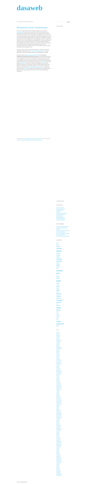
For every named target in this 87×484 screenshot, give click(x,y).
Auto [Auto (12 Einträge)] (57, 244)
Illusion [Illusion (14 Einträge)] (58, 266)
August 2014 (58, 405)
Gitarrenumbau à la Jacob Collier (61, 213)
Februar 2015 (58, 397)
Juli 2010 (57, 464)
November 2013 (59, 414)
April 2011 (58, 452)
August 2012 (58, 430)
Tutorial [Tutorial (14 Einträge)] (58, 314)
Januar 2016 (58, 383)
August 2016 (58, 374)
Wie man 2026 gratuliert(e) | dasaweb (62, 230)
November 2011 (59, 442)
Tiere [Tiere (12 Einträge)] (57, 311)
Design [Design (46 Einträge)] (58, 251)
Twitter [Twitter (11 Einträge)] (57, 316)
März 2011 (58, 453)
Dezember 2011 (59, 441)
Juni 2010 (58, 465)
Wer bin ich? (58, 211)
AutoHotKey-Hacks (59, 215)
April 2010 (58, 468)
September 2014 (59, 403)
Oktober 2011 (58, 444)
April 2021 (58, 344)
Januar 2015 (58, 398)
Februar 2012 (58, 438)
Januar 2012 (58, 440)
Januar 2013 (58, 426)
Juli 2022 (57, 343)
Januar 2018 (58, 359)
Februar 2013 (58, 425)
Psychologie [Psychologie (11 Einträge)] (58, 293)
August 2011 (58, 446)
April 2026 (58, 333)
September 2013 (59, 417)
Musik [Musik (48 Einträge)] (58, 281)
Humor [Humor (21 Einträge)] (58, 265)
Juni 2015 (58, 391)
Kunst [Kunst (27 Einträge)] (58, 273)
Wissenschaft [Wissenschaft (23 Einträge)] (60, 323)
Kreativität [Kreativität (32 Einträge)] (59, 270)
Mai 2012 (57, 434)
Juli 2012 (57, 432)
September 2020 (59, 348)
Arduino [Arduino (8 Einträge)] (57, 242)
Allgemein (39, 138)
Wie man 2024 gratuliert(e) (60, 219)
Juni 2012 (58, 433)
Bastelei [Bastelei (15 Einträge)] (58, 246)
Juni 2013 (58, 421)
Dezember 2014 (59, 399)
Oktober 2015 (58, 387)
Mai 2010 (57, 467)
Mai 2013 (57, 422)
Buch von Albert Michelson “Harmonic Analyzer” (35, 67)
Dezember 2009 (59, 473)
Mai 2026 (57, 332)
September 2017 (59, 363)
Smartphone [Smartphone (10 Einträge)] (58, 298)
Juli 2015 (57, 390)
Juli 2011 (57, 448)
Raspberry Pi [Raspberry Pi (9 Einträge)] (58, 294)
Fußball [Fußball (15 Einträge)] (58, 257)
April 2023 (58, 339)
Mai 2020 (57, 351)
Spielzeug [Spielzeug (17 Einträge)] (58, 302)
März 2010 (58, 469)
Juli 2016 (57, 375)
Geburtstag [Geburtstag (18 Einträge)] (59, 259)
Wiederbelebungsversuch (60, 217)
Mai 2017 (57, 366)
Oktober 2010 (58, 460)
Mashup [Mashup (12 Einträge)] (58, 276)
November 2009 (59, 475)
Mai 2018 (57, 356)
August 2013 (58, 418)
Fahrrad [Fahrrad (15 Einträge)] (58, 253)
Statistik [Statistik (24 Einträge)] (58, 307)
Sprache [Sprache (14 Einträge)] (58, 305)
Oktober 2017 (58, 362)
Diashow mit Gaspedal (60, 207)
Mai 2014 (57, 409)
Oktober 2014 (58, 402)
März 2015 (58, 395)
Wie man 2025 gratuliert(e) (60, 218)
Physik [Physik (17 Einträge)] (58, 286)
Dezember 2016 (59, 371)
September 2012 (59, 429)
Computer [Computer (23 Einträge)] (59, 248)
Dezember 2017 (59, 360)
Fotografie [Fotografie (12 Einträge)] (58, 255)
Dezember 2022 (59, 340)
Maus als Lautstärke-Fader (60, 214)
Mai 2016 (57, 378)
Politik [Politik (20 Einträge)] (58, 290)
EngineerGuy (22, 63)
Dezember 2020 (59, 347)
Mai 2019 (57, 352)
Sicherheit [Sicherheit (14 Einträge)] (58, 296)
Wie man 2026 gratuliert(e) (60, 209)
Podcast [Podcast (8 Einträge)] (57, 288)
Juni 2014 (58, 407)
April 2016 (58, 379)
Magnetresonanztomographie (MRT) (32, 55)
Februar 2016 (58, 382)
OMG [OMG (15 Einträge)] (57, 283)
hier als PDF (25, 68)
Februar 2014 (58, 410)
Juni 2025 (58, 336)
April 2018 (58, 358)
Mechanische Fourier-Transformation (32, 27)
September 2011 (59, 445)
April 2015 (58, 394)
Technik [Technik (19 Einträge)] (58, 309)
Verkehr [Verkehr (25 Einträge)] (58, 321)
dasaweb (30, 8)
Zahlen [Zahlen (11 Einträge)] (57, 325)
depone (57, 226)
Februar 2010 (58, 471)
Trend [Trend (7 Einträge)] (57, 313)
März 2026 (58, 335)
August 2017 (58, 364)
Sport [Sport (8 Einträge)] (57, 303)
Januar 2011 (58, 456)
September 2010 (59, 461)
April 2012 (58, 436)
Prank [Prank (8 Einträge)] (57, 291)
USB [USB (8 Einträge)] (57, 319)
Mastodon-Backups (59, 210)
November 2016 (59, 372)
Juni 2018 (58, 355)
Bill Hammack (43, 61)
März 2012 (58, 437)
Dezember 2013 (59, 413)
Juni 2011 (58, 449)
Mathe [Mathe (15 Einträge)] (57, 278)
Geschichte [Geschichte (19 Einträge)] (59, 261)
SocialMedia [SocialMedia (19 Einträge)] (59, 300)
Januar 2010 (58, 472)
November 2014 (59, 401)
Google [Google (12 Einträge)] (57, 262)
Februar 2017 (58, 368)
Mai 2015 (57, 393)
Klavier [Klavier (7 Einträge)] (57, 268)
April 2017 (58, 367)
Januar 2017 (58, 370)
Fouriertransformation (20, 32)
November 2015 (59, 386)
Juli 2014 (57, 406)
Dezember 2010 (59, 457)
